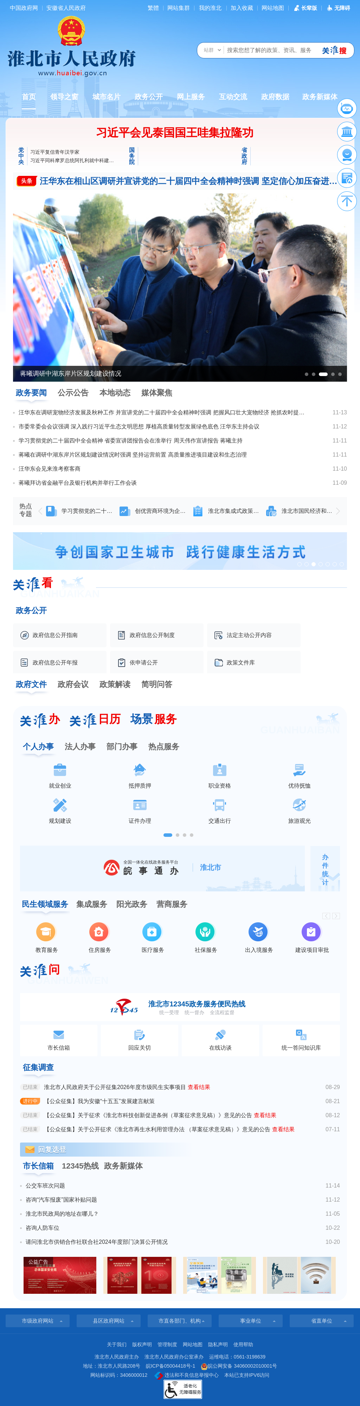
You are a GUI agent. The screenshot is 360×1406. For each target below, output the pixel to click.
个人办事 (38, 747)
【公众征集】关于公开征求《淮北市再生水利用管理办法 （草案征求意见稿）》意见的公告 (157, 1129)
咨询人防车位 (42, 1228)
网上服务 (191, 97)
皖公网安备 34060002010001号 (239, 1366)
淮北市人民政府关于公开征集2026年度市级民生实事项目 (115, 1087)
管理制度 (167, 1344)
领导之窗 (64, 97)
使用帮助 (243, 1344)
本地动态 (114, 393)
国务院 (132, 156)
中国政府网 (24, 8)
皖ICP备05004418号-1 (170, 1366)
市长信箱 (38, 1166)
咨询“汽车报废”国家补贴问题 (61, 1200)
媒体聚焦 (156, 393)
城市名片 (106, 97)
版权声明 (142, 1344)
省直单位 (321, 1321)
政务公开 (149, 97)
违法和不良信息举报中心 (186, 1376)
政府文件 (31, 684)
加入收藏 (242, 8)
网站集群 (178, 8)
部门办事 (122, 747)
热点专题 (25, 510)
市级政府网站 (37, 1321)
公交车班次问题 (45, 1186)
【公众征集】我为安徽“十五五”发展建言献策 (99, 1101)
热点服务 (163, 747)
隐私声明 (218, 1344)
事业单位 (250, 1321)
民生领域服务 (45, 904)
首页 (29, 101)
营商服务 (171, 904)
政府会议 (73, 684)
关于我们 (117, 1344)
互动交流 (233, 97)
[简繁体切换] (153, 8)
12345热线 (80, 1166)
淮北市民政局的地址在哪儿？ (62, 1214)
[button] (304, 8)
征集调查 (38, 1067)
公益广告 (38, 1262)
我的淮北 (210, 8)
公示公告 (73, 393)
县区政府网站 (108, 1321)
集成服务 (91, 904)
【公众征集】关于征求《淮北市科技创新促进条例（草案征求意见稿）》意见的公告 (148, 1115)
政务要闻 (31, 393)
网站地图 (273, 8)
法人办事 (80, 747)
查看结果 (199, 1087)
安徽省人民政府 (66, 8)
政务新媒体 (320, 97)
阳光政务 (131, 904)
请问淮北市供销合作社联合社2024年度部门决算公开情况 (97, 1242)
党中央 (21, 156)
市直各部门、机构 (180, 1321)
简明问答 (156, 684)
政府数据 (275, 97)
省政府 (244, 156)
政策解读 (114, 684)
